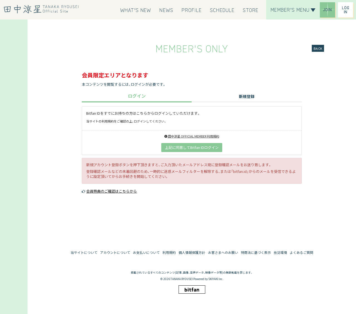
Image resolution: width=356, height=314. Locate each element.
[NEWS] (166, 10)
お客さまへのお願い (223, 252)
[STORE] (251, 10)
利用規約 (169, 252)
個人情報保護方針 (192, 252)
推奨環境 (280, 252)
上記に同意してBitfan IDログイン (192, 147)
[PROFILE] (191, 10)
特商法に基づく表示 (256, 252)
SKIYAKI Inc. (215, 279)
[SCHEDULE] (222, 10)
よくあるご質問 (301, 252)
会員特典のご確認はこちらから (111, 191)
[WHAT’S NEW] (135, 10)
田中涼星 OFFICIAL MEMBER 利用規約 (191, 136)
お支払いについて (146, 252)
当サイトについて (84, 252)
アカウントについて (115, 252)
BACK (317, 48)
